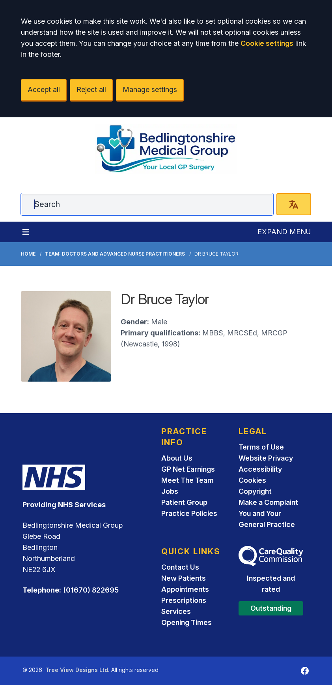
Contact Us (180, 567)
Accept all (44, 89)
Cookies (252, 480)
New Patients (183, 578)
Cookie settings (267, 43)
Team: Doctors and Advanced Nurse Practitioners (115, 254)
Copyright (255, 491)
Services (176, 611)
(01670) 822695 (91, 590)
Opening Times (186, 622)
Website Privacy (266, 458)
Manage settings (150, 89)
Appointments (185, 589)
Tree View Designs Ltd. (77, 669)
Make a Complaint (268, 502)
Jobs (169, 491)
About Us (176, 458)
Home (28, 254)
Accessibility (260, 469)
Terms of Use (261, 447)
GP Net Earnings (188, 469)
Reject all (91, 89)
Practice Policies (189, 513)
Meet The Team (187, 480)
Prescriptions (183, 600)
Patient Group (184, 502)
